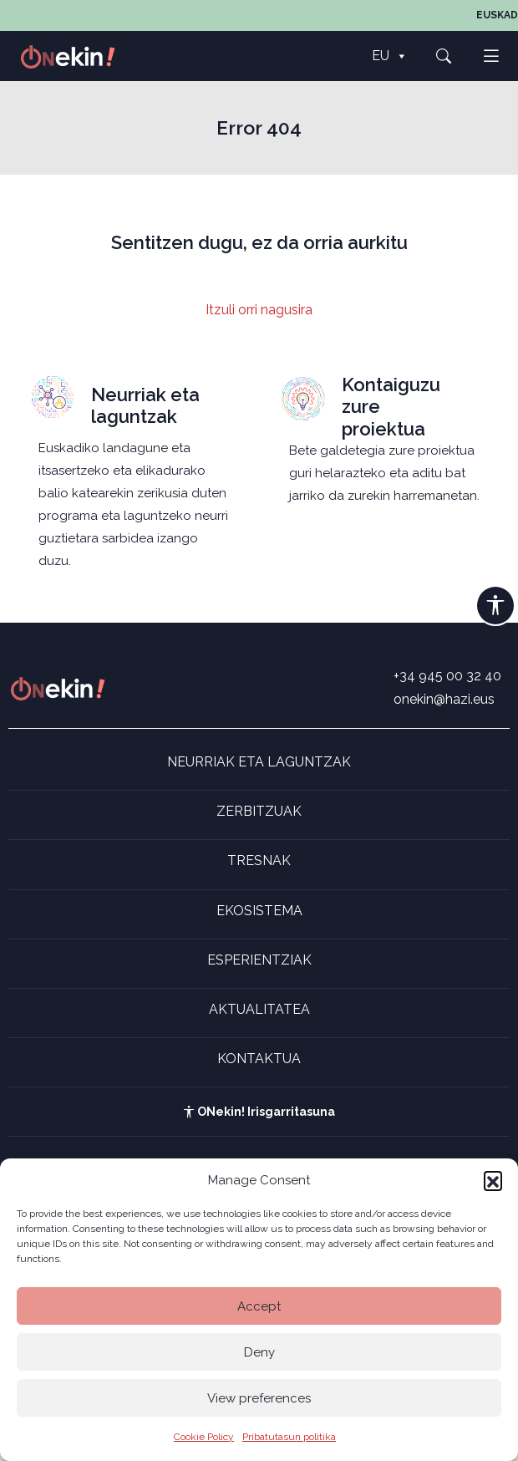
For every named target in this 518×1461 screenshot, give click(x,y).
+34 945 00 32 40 (447, 676)
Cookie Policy (204, 1437)
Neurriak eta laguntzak (145, 405)
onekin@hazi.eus (444, 699)
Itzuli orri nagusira (259, 310)
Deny (259, 1352)
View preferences (259, 1398)
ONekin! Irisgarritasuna (259, 1111)
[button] (493, 1180)
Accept (259, 1306)
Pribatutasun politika (289, 1437)
